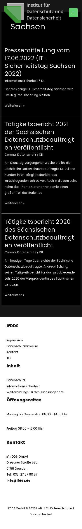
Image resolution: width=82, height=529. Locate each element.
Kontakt (12, 352)
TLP (9, 358)
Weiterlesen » (14, 105)
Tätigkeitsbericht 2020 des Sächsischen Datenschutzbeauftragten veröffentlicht (39, 233)
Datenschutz (26, 155)
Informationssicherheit (21, 81)
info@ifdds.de (18, 481)
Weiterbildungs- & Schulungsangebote (35, 392)
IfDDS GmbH (17, 457)
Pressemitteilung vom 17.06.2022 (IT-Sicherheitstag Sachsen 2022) (40, 62)
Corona (10, 155)
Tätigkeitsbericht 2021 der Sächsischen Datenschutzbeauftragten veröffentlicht (39, 136)
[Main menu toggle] (73, 12)
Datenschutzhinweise (22, 346)
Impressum (15, 340)
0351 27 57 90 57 (25, 475)
